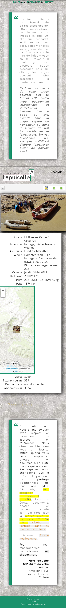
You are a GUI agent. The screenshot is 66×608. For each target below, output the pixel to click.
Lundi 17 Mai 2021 (36, 251)
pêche (40, 244)
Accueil (12, 173)
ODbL (16, 371)
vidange (29, 248)
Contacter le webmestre (33, 604)
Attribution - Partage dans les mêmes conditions (34, 526)
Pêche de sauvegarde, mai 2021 (41, 267)
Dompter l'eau (33, 255)
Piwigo (33, 601)
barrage (29, 244)
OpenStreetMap (11, 369)
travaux (50, 244)
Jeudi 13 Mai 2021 (35, 272)
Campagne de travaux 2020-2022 (40, 260)
